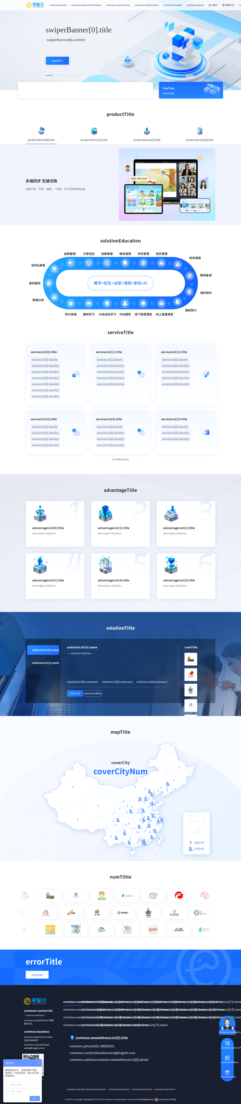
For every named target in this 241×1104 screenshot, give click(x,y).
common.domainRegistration (141, 1099)
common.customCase (118, 5)
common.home (58, 5)
